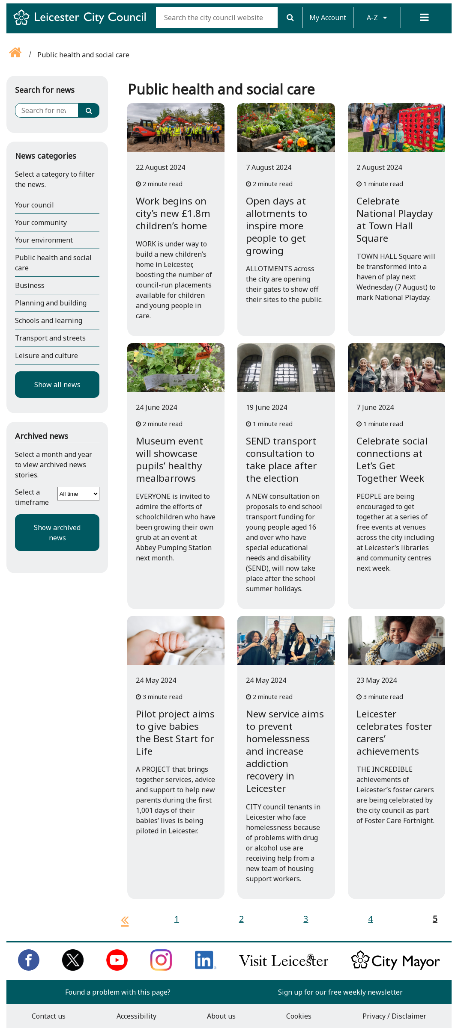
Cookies (298, 1016)
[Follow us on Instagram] (161, 968)
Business (30, 285)
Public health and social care (53, 263)
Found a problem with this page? (118, 992)
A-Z (377, 17)
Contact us (49, 1016)
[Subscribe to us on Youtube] (117, 968)
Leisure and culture (46, 355)
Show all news (57, 384)
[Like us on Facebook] (28, 968)
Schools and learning (48, 320)
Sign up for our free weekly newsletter (340, 992)
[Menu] (424, 17)
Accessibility (136, 1016)
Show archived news (57, 532)
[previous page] (121, 920)
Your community (41, 222)
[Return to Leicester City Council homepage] (83, 25)
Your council (34, 205)
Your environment (44, 240)
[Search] (290, 17)
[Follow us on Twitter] (73, 968)
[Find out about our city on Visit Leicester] (283, 968)
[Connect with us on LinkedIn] (205, 968)
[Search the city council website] (217, 17)
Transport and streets (50, 338)
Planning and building (51, 303)
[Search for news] (46, 110)
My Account (327, 17)
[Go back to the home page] (16, 54)
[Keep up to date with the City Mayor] (395, 968)
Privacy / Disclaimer (394, 1016)
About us (221, 1016)
